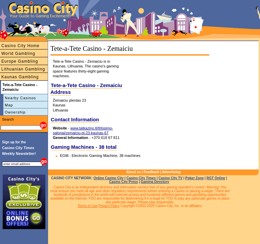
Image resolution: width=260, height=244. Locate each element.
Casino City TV (170, 178)
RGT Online (216, 178)
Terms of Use (88, 206)
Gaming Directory (155, 182)
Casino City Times (141, 178)
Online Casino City (108, 178)
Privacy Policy (109, 206)
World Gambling (18, 53)
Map (9, 105)
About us (133, 172)
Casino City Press (123, 182)
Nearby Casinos (20, 98)
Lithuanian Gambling (23, 69)
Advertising (171, 172)
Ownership (15, 112)
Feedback (151, 172)
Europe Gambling (19, 61)
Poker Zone (194, 178)
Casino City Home (20, 45)
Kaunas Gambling (20, 77)
